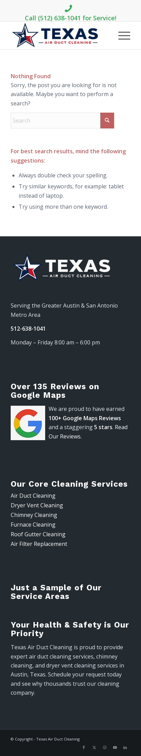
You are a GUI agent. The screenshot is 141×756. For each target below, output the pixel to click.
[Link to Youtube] (115, 747)
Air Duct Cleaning (33, 495)
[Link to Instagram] (104, 747)
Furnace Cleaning (33, 524)
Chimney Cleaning (34, 515)
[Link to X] (94, 747)
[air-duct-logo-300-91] (59, 35)
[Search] (62, 120)
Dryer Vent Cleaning (37, 505)
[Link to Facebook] (84, 747)
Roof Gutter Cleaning (38, 534)
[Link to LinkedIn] (125, 747)
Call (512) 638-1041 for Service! (70, 11)
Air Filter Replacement (39, 544)
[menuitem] (120, 35)
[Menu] (120, 35)
